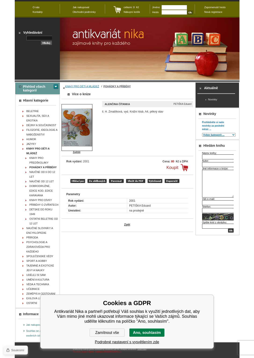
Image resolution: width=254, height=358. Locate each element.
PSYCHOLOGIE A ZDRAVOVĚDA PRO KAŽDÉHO (38, 247)
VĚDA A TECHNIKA (37, 284)
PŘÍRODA (32, 237)
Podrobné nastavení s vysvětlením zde (127, 342)
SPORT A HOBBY (36, 260)
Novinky (212, 99)
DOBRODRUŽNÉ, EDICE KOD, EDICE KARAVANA (41, 191)
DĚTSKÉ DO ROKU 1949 (40, 212)
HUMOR (31, 139)
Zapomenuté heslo (215, 7)
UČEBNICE (33, 289)
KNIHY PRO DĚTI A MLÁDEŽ (82, 86)
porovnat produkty (116, 181)
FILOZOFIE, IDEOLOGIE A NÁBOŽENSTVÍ (42, 132)
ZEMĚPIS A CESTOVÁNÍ (40, 293)
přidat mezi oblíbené (97, 181)
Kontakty (38, 12)
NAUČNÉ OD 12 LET (41, 181)
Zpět (127, 224)
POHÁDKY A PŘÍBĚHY (117, 86)
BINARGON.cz (112, 351)
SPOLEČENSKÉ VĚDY (39, 256)
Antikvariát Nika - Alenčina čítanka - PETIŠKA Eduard (149, 49)
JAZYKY (31, 143)
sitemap (141, 348)
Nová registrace (213, 12)
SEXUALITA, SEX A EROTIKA (37, 118)
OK (231, 231)
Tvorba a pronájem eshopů (88, 351)
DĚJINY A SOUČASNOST (41, 125)
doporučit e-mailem (172, 181)
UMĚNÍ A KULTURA (37, 279)
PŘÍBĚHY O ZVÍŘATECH (43, 204)
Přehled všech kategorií (34, 88)
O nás (36, 7)
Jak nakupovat (34, 324)
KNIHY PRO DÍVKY (40, 200)
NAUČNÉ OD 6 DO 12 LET (42, 174)
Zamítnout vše (107, 333)
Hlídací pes (77, 181)
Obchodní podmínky (84, 12)
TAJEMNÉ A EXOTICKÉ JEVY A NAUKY (40, 268)
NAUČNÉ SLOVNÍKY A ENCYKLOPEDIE (39, 230)
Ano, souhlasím (147, 333)
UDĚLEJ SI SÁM (36, 275)
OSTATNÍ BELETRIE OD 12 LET (43, 221)
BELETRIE (32, 111)
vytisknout (155, 181)
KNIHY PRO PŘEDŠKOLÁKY (39, 160)
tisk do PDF (135, 181)
